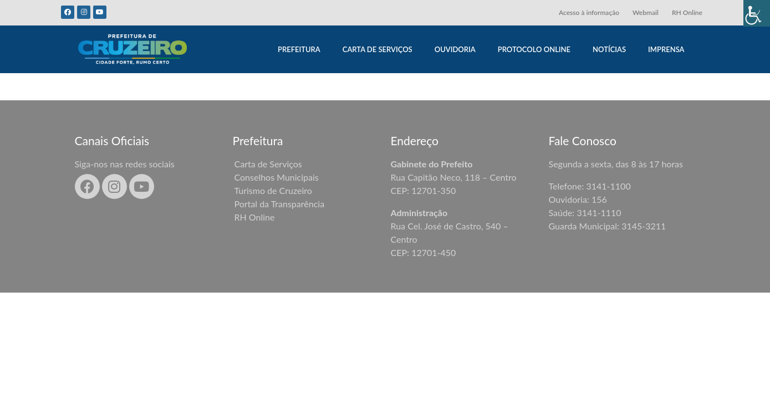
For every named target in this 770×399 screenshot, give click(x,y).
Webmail (646, 12)
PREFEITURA (299, 49)
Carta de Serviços (268, 163)
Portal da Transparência (279, 203)
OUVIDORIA (455, 49)
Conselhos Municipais (276, 177)
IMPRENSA (666, 49)
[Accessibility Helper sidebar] (756, 13)
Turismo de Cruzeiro (273, 190)
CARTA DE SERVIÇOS (377, 49)
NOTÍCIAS (609, 49)
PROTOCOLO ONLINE (534, 49)
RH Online (687, 12)
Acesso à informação (589, 12)
